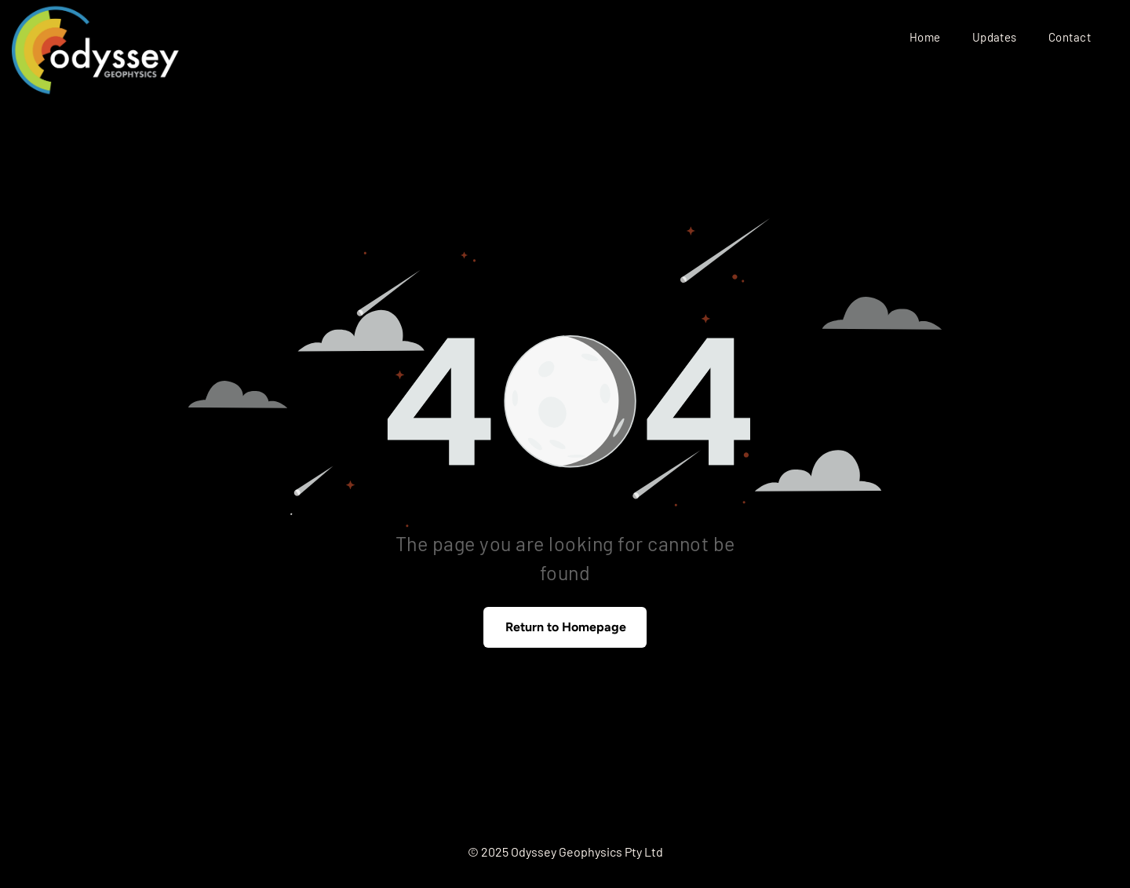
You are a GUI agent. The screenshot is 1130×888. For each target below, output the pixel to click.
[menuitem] (925, 37)
